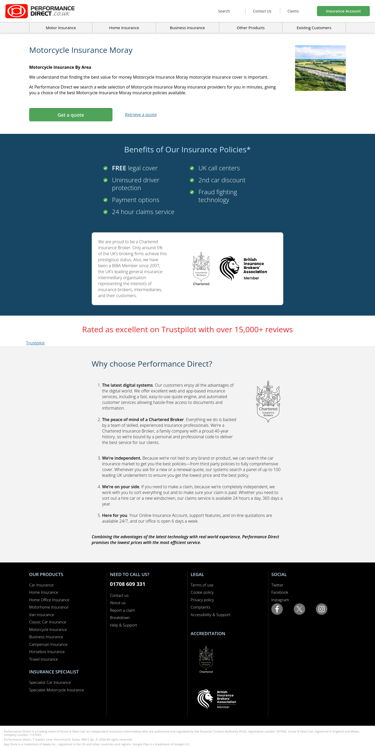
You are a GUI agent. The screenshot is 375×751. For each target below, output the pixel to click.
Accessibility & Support (210, 614)
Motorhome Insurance (48, 607)
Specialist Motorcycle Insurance (56, 689)
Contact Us (262, 11)
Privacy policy (202, 599)
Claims (293, 11)
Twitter (277, 584)
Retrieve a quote (141, 114)
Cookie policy (202, 592)
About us (118, 602)
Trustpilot (35, 343)
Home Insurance (43, 592)
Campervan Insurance (48, 644)
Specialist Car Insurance (50, 682)
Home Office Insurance (49, 599)
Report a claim (122, 610)
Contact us (119, 595)
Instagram (280, 599)
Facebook (279, 592)
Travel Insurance (43, 659)
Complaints (200, 607)
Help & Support (123, 625)
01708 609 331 (127, 583)
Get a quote (71, 115)
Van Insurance (41, 614)
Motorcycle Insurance (48, 629)
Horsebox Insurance (47, 651)
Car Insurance (41, 584)
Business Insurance (187, 27)
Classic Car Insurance (47, 621)
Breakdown (120, 617)
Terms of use (202, 584)
